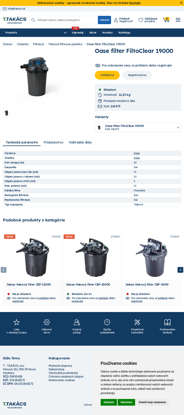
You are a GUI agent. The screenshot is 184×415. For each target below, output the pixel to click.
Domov (7, 44)
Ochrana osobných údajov (66, 378)
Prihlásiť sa (107, 75)
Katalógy (104, 32)
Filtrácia (38, 44)
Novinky (87, 32)
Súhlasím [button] (109, 402)
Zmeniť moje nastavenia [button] (152, 402)
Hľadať (104, 20)
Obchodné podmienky (63, 374)
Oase (137, 153)
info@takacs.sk (14, 8)
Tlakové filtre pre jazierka (65, 44)
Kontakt (135, 3)
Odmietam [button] (126, 402)
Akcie (72, 32)
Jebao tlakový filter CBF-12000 (28, 286)
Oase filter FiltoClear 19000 (105, 44)
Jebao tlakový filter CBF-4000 (147, 286)
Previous (3, 271)
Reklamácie (57, 371)
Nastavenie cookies (62, 381)
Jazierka (23, 44)
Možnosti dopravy (60, 367)
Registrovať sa (137, 75)
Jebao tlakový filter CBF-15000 (88, 286)
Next (180, 271)
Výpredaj (57, 32)
